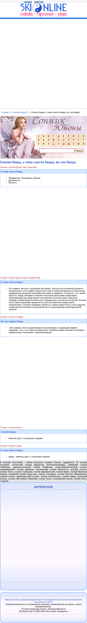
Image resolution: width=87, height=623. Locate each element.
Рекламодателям (50, 599)
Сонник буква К (19, 112)
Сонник (5, 112)
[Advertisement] (43, 63)
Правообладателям (31, 599)
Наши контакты (12, 599)
